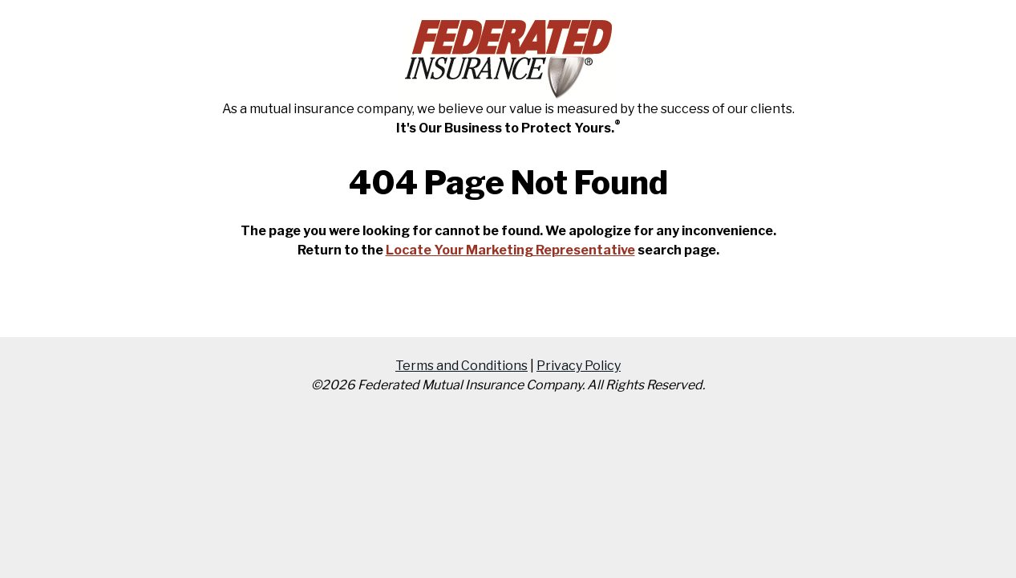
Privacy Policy (578, 365)
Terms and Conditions (461, 365)
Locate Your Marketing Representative (510, 250)
